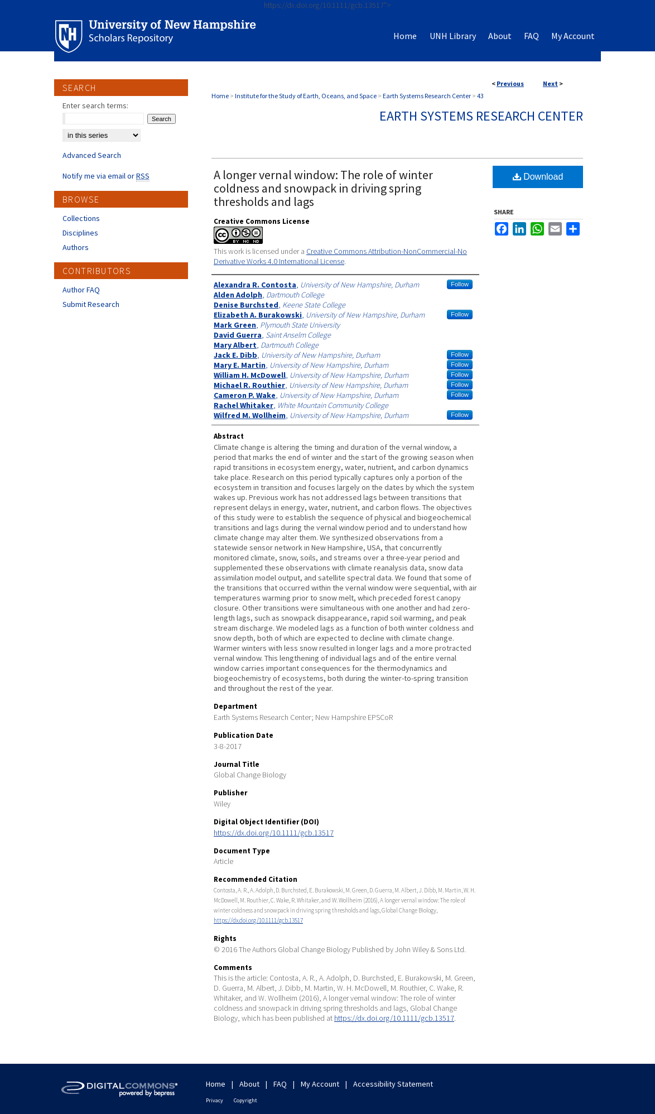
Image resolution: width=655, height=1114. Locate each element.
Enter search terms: (95, 105)
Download (538, 176)
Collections (81, 218)
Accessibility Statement (393, 1084)
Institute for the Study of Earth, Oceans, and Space (306, 96)
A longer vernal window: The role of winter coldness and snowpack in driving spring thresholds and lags (323, 188)
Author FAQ (81, 290)
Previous (510, 83)
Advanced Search (91, 155)
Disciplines (80, 233)
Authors (75, 247)
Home (220, 96)
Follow (460, 284)
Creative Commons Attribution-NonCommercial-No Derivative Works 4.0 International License (340, 256)
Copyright (245, 1100)
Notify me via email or (106, 176)
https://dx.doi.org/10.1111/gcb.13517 (274, 833)
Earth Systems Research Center (427, 96)
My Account (320, 1084)
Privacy (214, 1100)
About (249, 1084)
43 (480, 96)
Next (550, 83)
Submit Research (90, 304)
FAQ (280, 1084)
